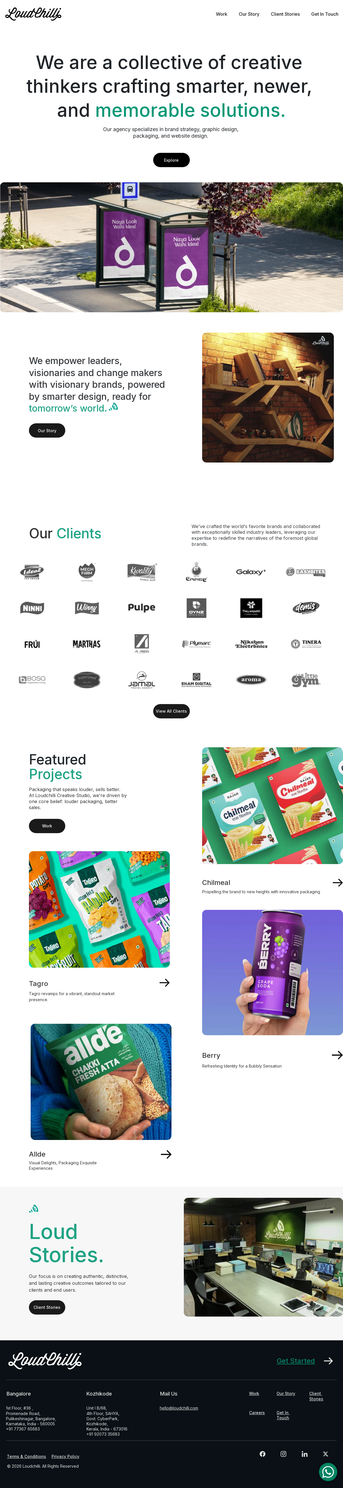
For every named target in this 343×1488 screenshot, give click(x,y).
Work (221, 14)
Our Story (249, 14)
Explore (171, 160)
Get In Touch (324, 14)
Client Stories (285, 14)
